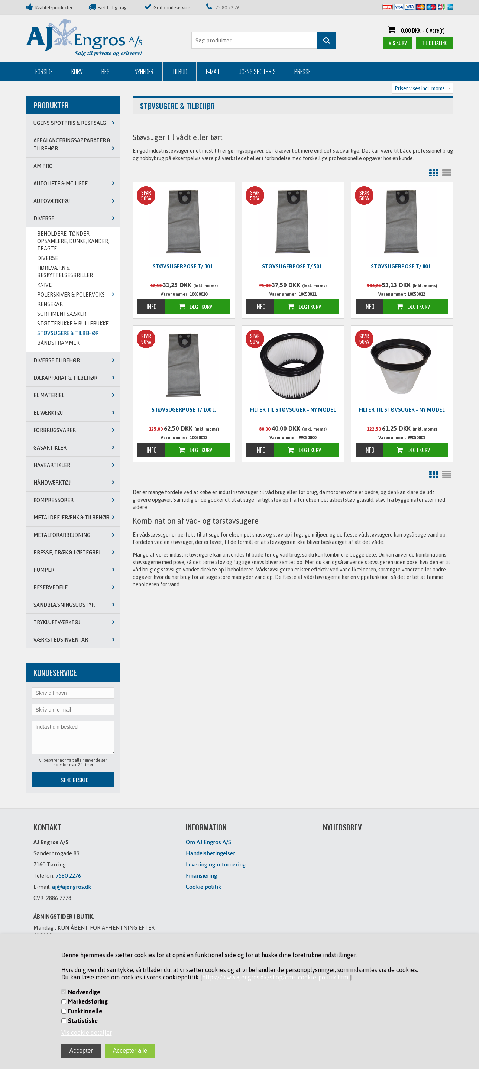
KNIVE (44, 285)
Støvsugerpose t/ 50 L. (293, 266)
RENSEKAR (50, 304)
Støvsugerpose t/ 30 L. (184, 266)
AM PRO (43, 166)
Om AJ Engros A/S (208, 842)
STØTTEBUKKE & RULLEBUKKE (73, 324)
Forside (44, 71)
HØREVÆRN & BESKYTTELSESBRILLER (65, 271)
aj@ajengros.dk (71, 887)
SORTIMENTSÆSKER (61, 314)
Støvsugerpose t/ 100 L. (184, 410)
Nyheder (144, 71)
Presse (302, 71)
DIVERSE (47, 258)
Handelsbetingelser (210, 853)
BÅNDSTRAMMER (58, 343)
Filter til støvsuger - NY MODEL (293, 410)
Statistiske (83, 1020)
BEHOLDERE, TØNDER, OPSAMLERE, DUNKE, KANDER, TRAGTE (73, 241)
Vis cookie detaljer (86, 1032)
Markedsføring (88, 1001)
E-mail (213, 71)
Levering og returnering (216, 864)
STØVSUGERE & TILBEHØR (67, 333)
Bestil (108, 71)
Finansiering (201, 875)
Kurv (77, 71)
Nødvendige (84, 992)
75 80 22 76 (228, 7)
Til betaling (435, 42)
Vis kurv (398, 42)
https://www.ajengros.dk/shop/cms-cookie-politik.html (276, 977)
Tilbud (179, 71)
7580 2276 (68, 875)
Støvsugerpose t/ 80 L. (402, 266)
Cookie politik (203, 887)
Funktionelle (85, 1011)
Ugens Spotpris (257, 71)
